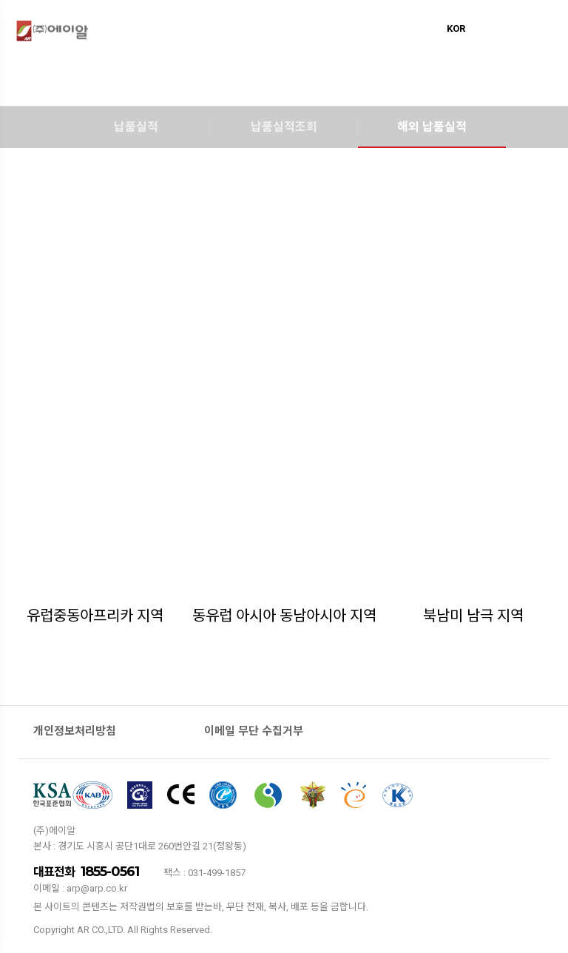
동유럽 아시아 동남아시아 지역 (284, 615)
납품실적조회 (284, 127)
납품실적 (136, 127)
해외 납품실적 (432, 127)
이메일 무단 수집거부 (253, 731)
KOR (456, 28)
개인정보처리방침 (74, 731)
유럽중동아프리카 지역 (95, 615)
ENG (481, 28)
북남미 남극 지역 (473, 615)
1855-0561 (110, 871)
